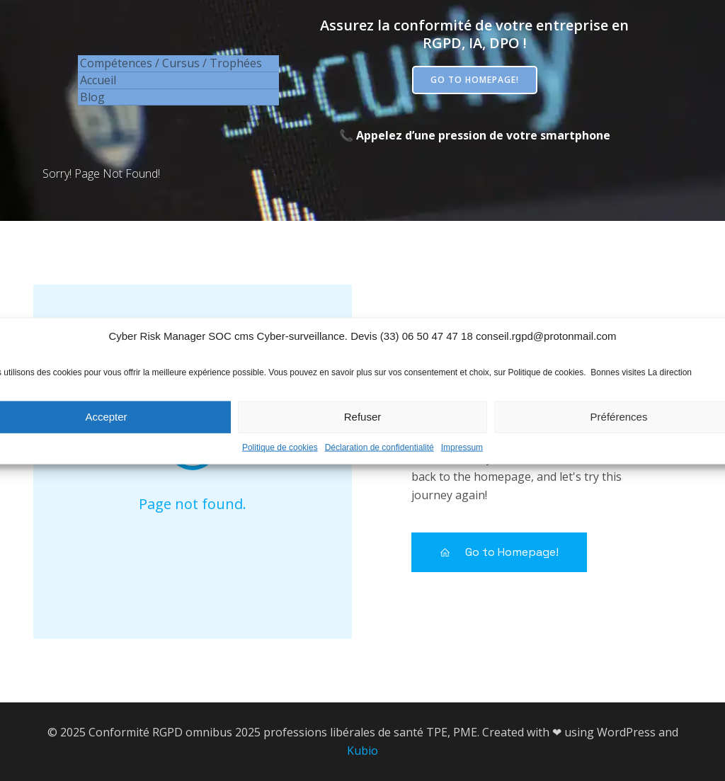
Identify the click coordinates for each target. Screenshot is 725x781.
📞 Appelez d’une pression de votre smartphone (474, 135)
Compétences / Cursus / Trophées (171, 63)
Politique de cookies (280, 458)
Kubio (362, 750)
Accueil (98, 80)
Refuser (363, 427)
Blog (92, 97)
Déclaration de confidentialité (379, 458)
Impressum (462, 458)
